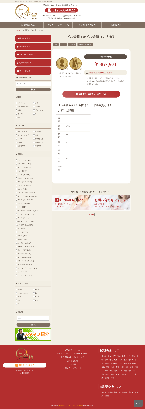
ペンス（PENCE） (23, 238)
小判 (32, 116)
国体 (32, 137)
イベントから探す (25, 55)
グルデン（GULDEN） (25, 180)
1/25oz (33, 299)
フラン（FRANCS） (24, 169)
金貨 (53, 44)
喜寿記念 (34, 133)
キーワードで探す (24, 77)
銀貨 (18, 119)
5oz (18, 302)
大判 (18, 110)
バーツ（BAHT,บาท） (24, 277)
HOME (90, 218)
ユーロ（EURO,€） (23, 220)
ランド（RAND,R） (24, 252)
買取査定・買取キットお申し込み (90, 95)
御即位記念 (20, 148)
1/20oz (19, 291)
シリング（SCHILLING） (26, 194)
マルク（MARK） (23, 241)
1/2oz (18, 299)
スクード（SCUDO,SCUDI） (27, 198)
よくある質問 (72, 360)
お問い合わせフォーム (72, 368)
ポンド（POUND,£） (24, 162)
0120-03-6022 (61, 10)
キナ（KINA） (22, 173)
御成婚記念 (35, 141)
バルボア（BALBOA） (25, 227)
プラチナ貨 (20, 103)
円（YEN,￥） (22, 274)
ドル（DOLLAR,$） (82, 44)
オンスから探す (24, 71)
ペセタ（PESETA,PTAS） (26, 223)
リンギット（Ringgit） (25, 266)
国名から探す (23, 38)
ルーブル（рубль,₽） (24, 245)
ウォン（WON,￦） (23, 205)
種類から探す (23, 46)
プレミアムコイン (36, 111)
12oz (32, 302)
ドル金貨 (69, 44)
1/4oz (18, 306)
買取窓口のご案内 (87, 25)
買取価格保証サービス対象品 (98, 73)
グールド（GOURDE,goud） (26, 248)
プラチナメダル (22, 107)
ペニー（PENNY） (23, 176)
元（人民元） (21, 230)
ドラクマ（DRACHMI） (25, 216)
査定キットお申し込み (58, 25)
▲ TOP (138, 403)
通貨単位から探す (25, 63)
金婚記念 (20, 144)
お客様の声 (116, 25)
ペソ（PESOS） (22, 234)
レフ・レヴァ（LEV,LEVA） (27, 270)
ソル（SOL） (21, 209)
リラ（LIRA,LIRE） (24, 259)
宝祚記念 (34, 148)
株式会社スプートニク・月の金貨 (71, 405)
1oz (32, 295)
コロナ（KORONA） (24, 187)
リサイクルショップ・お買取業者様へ (72, 353)
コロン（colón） (22, 191)
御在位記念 (35, 144)
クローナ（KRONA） (24, 184)
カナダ (60, 44)
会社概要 (72, 364)
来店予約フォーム (72, 349)
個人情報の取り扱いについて (72, 357)
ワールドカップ (22, 137)
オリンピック (21, 133)
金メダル (20, 116)
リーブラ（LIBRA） (24, 256)
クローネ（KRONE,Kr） (25, 263)
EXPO (19, 141)
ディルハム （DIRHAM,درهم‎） (27, 212)
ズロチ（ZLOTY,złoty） (25, 202)
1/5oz (32, 291)
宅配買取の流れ (28, 25)
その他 (33, 107)
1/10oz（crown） (22, 295)
